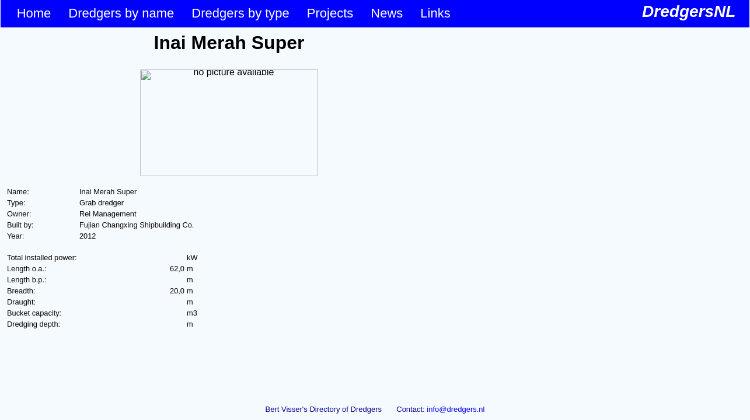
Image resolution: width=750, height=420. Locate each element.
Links (435, 13)
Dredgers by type (240, 13)
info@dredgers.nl (455, 409)
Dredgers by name (121, 13)
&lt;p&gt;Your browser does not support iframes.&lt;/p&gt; (229, 211)
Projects (330, 13)
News (387, 13)
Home (34, 13)
